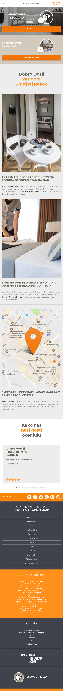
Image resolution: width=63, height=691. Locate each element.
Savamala (31, 534)
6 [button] (30, 487)
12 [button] (46, 487)
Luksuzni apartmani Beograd (31, 581)
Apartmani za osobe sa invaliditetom (31, 599)
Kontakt (31, 623)
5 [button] (27, 487)
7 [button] (33, 487)
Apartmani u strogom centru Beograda (31, 602)
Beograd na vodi (31, 526)
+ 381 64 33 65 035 (31, 3)
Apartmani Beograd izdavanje (31, 613)
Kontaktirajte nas (31, 58)
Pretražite (31, 29)
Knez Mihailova (31, 522)
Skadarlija (31, 551)
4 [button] (25, 487)
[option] (46, 45)
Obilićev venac (31, 559)
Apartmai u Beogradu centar (31, 604)
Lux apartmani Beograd (31, 593)
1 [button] (17, 487)
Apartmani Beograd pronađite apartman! (31, 509)
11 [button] (43, 487)
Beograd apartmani (31, 575)
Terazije (31, 547)
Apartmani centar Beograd (31, 606)
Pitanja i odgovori (31, 563)
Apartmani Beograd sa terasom (31, 597)
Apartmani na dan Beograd (31, 584)
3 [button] (22, 487)
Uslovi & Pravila (31, 644)
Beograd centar (31, 518)
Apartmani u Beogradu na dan (31, 608)
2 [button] (19, 487)
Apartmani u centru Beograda (31, 588)
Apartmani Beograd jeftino (31, 586)
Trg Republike (31, 530)
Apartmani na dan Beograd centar (31, 590)
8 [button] (35, 487)
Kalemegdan (31, 555)
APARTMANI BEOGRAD (16, 16)
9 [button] (38, 487)
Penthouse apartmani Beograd (31, 595)
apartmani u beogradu (31, 20)
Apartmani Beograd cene (31, 611)
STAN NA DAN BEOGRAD (11, 44)
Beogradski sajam (31, 538)
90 (41, 20)
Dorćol (31, 542)
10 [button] (41, 487)
